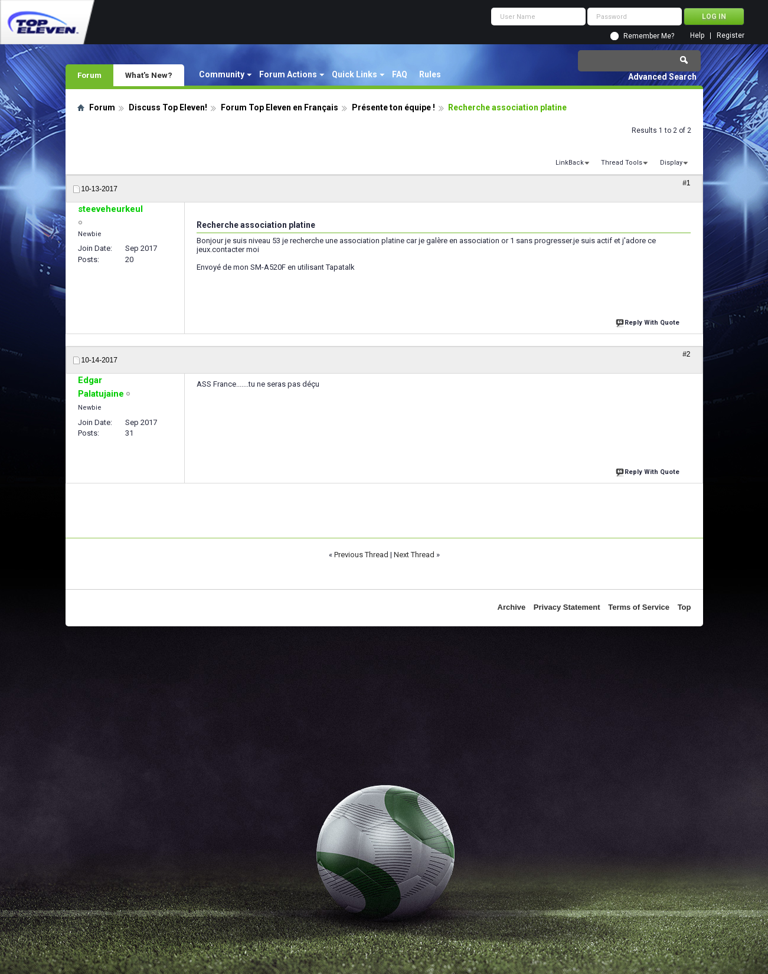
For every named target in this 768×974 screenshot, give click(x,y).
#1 (686, 183)
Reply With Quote (648, 321)
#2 (686, 354)
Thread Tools (621, 162)
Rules (430, 74)
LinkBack (569, 162)
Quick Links (354, 74)
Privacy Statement (567, 607)
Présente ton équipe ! (393, 107)
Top (684, 607)
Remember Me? (648, 36)
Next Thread (414, 554)
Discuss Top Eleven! (168, 107)
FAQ (399, 74)
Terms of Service (638, 607)
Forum (89, 75)
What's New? (148, 75)
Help (697, 35)
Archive (512, 607)
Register (730, 35)
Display (671, 162)
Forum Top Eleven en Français (279, 107)
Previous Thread (361, 554)
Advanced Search (662, 76)
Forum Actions (288, 74)
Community (221, 74)
